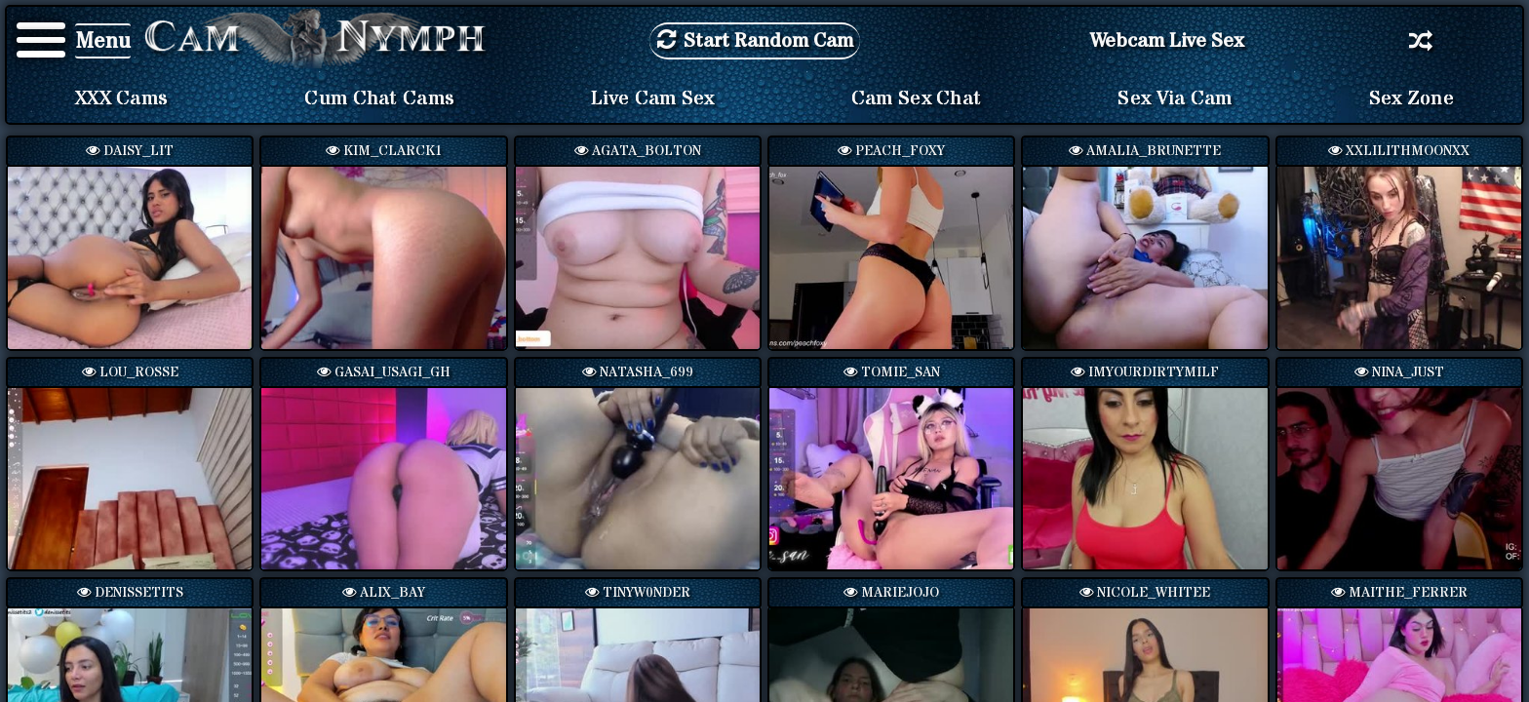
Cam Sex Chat (916, 98)
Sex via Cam (1174, 98)
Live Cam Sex (653, 98)
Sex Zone (1411, 98)
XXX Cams (121, 98)
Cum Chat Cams (379, 98)
